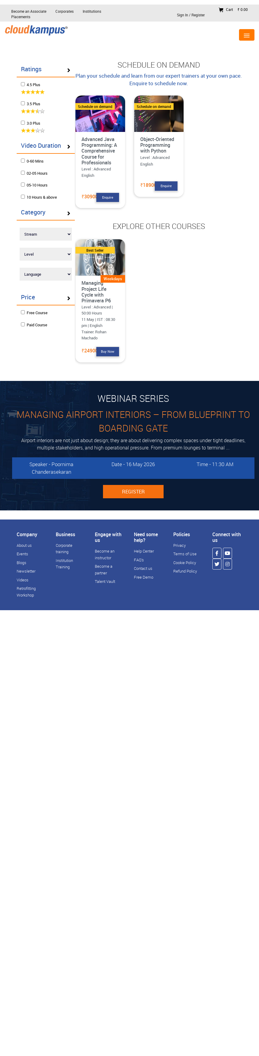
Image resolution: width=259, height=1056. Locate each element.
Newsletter (26, 571)
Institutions (92, 11)
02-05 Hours (36, 179)
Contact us (143, 568)
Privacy (179, 545)
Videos (22, 580)
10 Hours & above (35, 206)
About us (24, 545)
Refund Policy (185, 571)
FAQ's (139, 560)
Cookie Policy (184, 562)
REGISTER (133, 491)
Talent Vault (105, 581)
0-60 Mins (34, 167)
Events (22, 554)
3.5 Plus (35, 105)
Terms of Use (185, 554)
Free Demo (143, 577)
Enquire (107, 197)
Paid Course (36, 337)
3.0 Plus (35, 124)
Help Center (144, 551)
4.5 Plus (35, 85)
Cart (233, 9)
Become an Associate (28, 11)
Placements (20, 16)
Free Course (36, 325)
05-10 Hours (36, 191)
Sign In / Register (191, 14)
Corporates (64, 11)
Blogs (21, 562)
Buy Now (107, 351)
